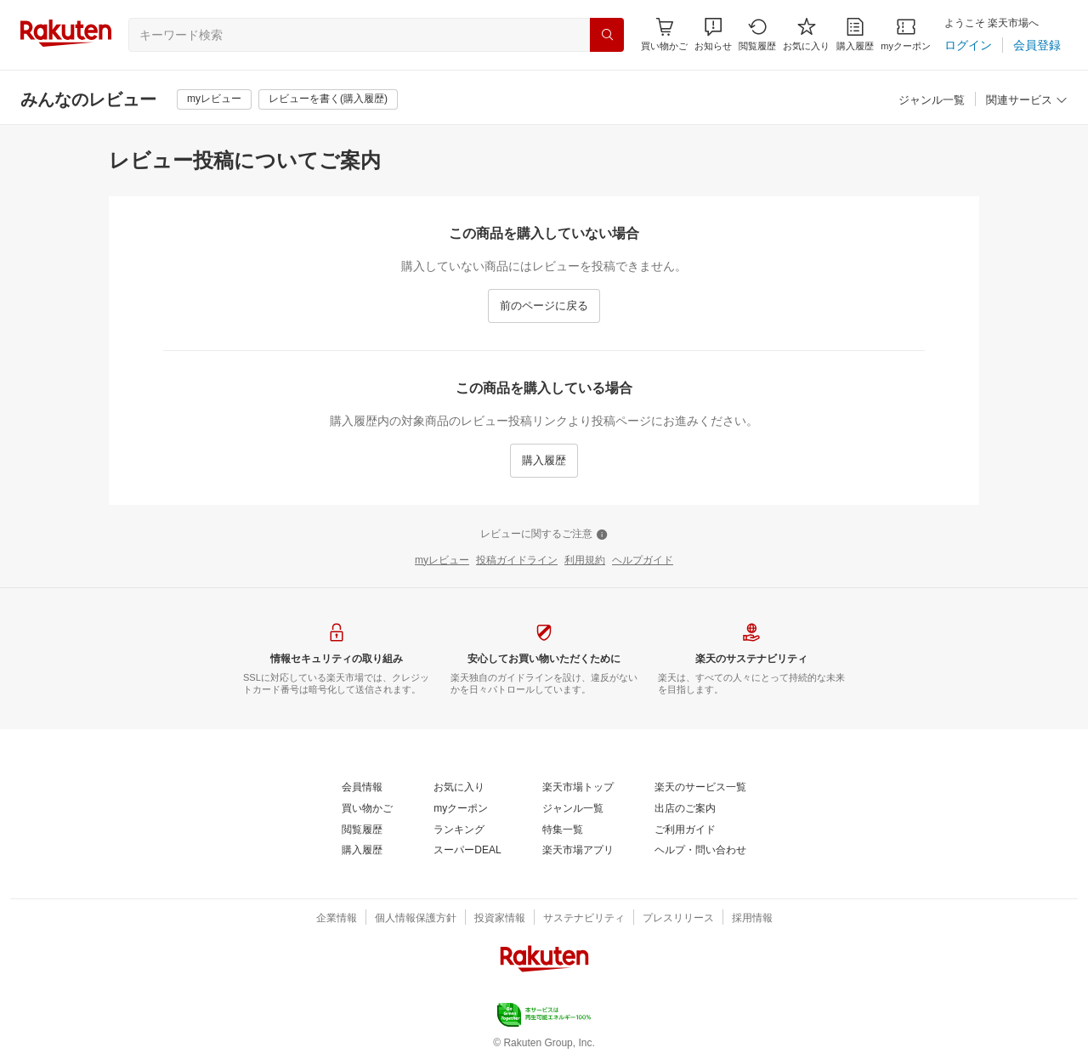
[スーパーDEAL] (467, 851)
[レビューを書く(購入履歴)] (328, 99)
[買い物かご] (367, 809)
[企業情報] (336, 919)
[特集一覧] (562, 830)
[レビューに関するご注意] (544, 534)
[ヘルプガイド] (642, 561)
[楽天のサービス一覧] (700, 788)
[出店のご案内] (685, 809)
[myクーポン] (906, 34)
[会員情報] (362, 788)
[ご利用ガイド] (685, 830)
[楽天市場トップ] (578, 788)
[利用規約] (584, 561)
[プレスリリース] (678, 919)
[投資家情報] (499, 919)
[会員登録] (1037, 45)
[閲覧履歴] (757, 34)
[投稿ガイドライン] (517, 561)
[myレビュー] (214, 99)
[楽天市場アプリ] (578, 851)
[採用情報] (752, 919)
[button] (713, 34)
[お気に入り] (806, 34)
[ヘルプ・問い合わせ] (700, 851)
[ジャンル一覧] (931, 100)
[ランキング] (459, 830)
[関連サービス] (1027, 100)
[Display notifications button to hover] (664, 34)
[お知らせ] (713, 34)
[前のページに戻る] (544, 306)
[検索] (607, 35)
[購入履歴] (855, 34)
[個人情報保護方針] (415, 919)
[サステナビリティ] (584, 919)
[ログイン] (968, 45)
